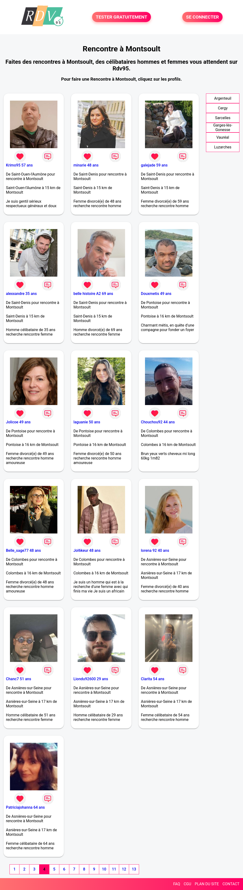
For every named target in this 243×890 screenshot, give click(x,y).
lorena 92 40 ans (155, 550)
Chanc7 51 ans (18, 679)
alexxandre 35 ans (21, 293)
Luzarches (222, 147)
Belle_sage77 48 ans (23, 550)
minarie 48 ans (85, 165)
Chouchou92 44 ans (158, 422)
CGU (187, 884)
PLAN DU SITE (207, 884)
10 (104, 869)
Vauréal (222, 137)
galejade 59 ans (154, 165)
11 (114, 869)
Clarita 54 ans (152, 679)
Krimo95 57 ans (19, 165)
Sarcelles (222, 118)
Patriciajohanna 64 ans (25, 807)
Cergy (223, 108)
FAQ (176, 884)
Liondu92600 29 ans (90, 679)
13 (134, 869)
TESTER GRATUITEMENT (121, 17)
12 (124, 869)
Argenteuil (222, 98)
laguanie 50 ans (86, 422)
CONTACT (230, 884)
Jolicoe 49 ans (18, 422)
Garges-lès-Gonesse (222, 127)
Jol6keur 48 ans (86, 550)
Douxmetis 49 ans (156, 293)
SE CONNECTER (202, 17)
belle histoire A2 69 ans (93, 293)
